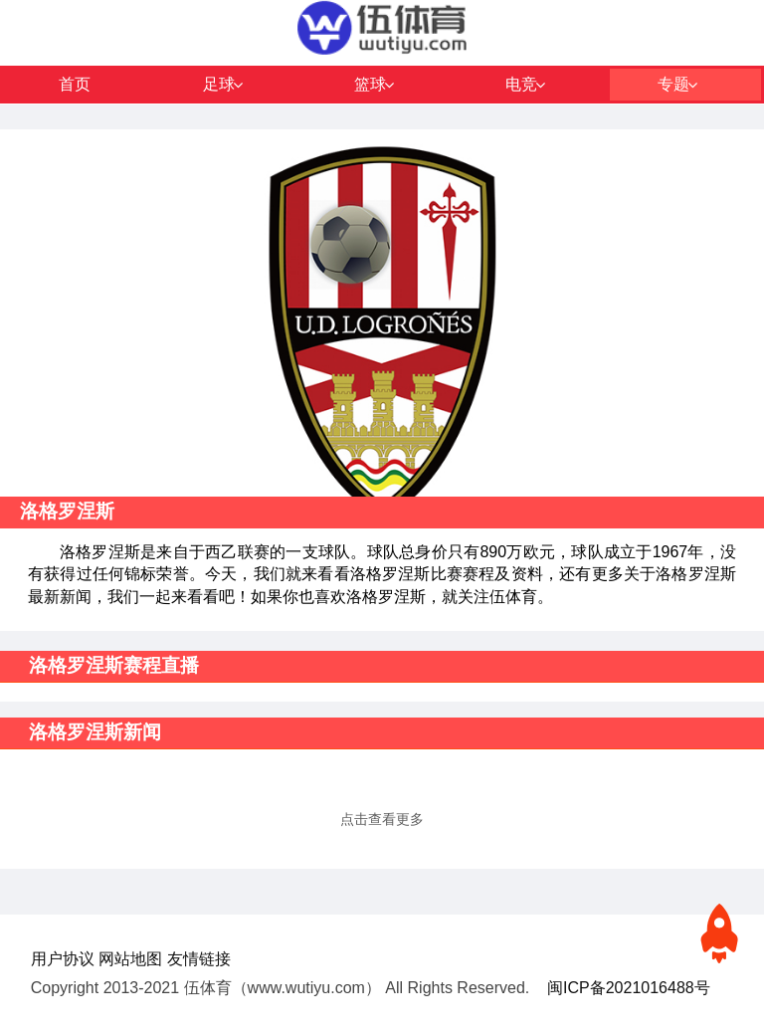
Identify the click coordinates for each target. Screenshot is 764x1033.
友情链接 (199, 958)
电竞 (521, 84)
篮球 (370, 84)
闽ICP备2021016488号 (628, 987)
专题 (673, 84)
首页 (75, 84)
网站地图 (130, 958)
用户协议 (63, 958)
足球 (219, 84)
